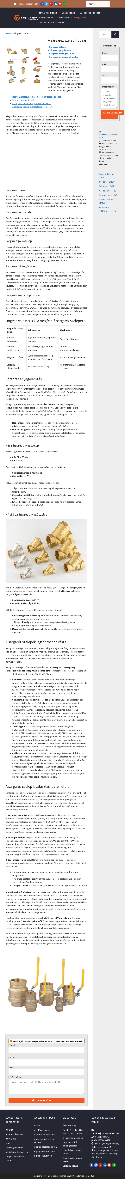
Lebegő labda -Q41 (108, 195)
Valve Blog (11, 1138)
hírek (8, 1143)
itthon (41, 12)
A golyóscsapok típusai (45, 1151)
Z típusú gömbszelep (73, 1137)
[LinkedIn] (56, 4)
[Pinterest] (51, 4)
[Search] (115, 34)
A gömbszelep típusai (44, 1134)
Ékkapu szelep (70, 1125)
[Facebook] (42, 4)
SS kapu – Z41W (106, 181)
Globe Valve (65, 17)
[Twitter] (47, 4)
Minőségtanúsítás (14, 1147)
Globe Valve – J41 (107, 190)
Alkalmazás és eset (15, 1134)
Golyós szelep (70, 12)
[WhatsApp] (64, 4)
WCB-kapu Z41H (107, 186)
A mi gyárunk (82, 17)
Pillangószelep (47, 17)
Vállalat (9, 1129)
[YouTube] (60, 4)
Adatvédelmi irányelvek (17, 1152)
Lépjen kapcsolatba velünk (51, 22)
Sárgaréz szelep (70, 1165)
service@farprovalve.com (26, 4)
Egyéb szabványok (43, 1155)
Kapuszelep (53, 12)
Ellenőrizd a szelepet (92, 12)
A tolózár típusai (42, 1130)
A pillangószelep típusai (45, 1146)
